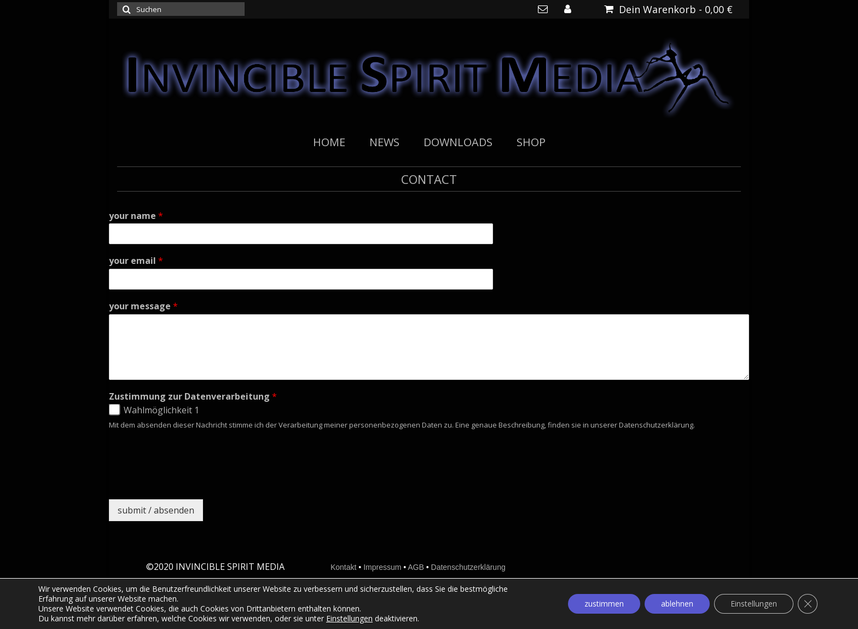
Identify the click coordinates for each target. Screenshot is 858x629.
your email (136, 261)
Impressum (382, 567)
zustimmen (604, 603)
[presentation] (192, 481)
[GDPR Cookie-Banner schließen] (808, 604)
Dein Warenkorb (668, 9)
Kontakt (343, 567)
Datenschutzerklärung (468, 567)
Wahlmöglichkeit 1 (161, 410)
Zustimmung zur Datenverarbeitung (193, 396)
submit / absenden (156, 510)
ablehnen (677, 603)
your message (143, 306)
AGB (416, 567)
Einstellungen (349, 619)
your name (136, 216)
